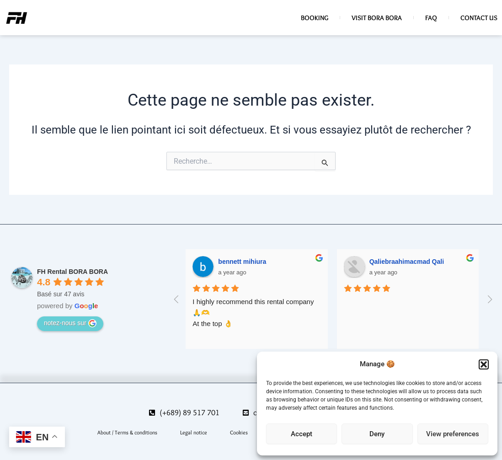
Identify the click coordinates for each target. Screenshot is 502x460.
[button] (483, 364)
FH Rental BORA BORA (72, 271)
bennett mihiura (242, 261)
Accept (301, 434)
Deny (377, 434)
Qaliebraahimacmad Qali (406, 261)
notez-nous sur (70, 323)
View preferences (452, 434)
